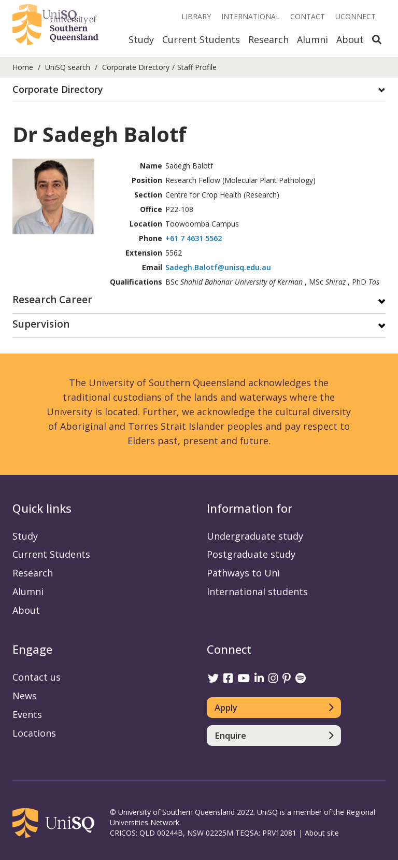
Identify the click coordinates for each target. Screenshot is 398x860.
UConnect (355, 16)
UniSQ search (67, 67)
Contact (307, 16)
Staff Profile (197, 67)
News (24, 695)
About (350, 39)
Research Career (52, 300)
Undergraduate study (255, 536)
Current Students (201, 39)
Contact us (36, 677)
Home (22, 67)
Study (141, 39)
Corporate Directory (135, 67)
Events (27, 714)
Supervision (40, 325)
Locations (34, 733)
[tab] (199, 90)
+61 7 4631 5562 (193, 238)
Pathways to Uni (243, 573)
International (250, 16)
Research (268, 39)
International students (257, 591)
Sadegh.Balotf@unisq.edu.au (218, 267)
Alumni (312, 39)
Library (196, 16)
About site (322, 833)
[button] (199, 90)
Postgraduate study (251, 554)
